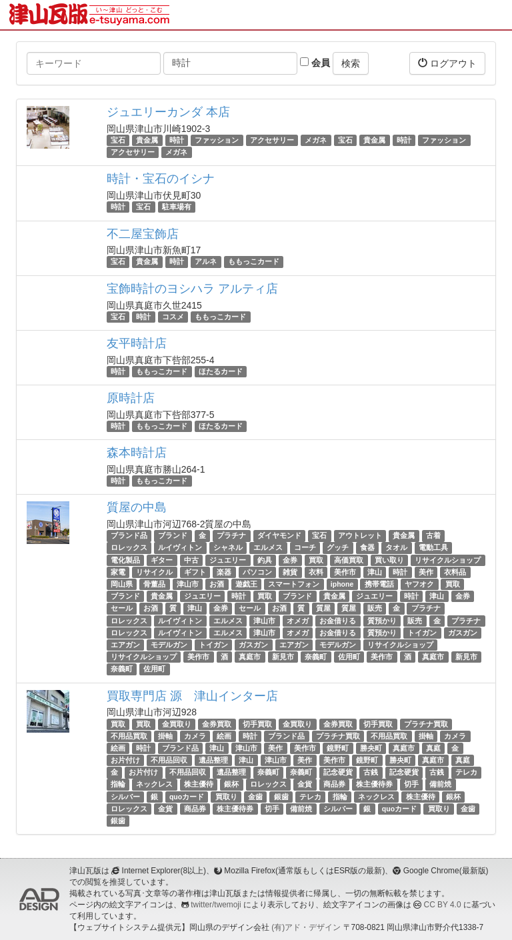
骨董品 (154, 584)
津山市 (188, 584)
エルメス (268, 548)
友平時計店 (137, 343)
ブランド (172, 535)
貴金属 (147, 140)
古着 (433, 535)
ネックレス (154, 785)
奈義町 (316, 657)
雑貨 (290, 572)
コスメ (173, 317)
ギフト (195, 572)
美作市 (345, 572)
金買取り (176, 724)
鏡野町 (338, 748)
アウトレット (360, 535)
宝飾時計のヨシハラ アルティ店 (192, 288)
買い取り (389, 560)
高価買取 (348, 560)
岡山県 (122, 584)
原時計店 (131, 398)
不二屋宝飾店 (143, 234)
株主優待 (198, 785)
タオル (396, 548)
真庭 (433, 748)
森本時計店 (137, 452)
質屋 (323, 609)
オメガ (298, 621)
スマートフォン (293, 584)
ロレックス (129, 548)
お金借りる (337, 621)
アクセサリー (272, 140)
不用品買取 (129, 736)
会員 (315, 62)
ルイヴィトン (180, 548)
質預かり (382, 621)
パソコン (257, 572)
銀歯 (281, 797)
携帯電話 (379, 584)
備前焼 (440, 785)
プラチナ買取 (426, 724)
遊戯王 (246, 584)
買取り (226, 797)
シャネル (228, 548)
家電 (118, 572)
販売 (374, 609)
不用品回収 (169, 760)
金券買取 (216, 724)
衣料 (316, 572)
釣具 (264, 560)
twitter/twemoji (216, 904)
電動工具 (433, 548)
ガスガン (462, 633)
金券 (290, 560)
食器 (367, 548)
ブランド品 (129, 535)
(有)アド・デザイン (306, 927)
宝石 (118, 140)
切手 (411, 785)
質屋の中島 (137, 507)
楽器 (224, 572)
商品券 (334, 785)
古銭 (370, 772)
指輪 (118, 785)
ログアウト (447, 63)
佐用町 (349, 657)
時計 (176, 140)
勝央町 (371, 748)
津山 (374, 572)
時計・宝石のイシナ (161, 178)
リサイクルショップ (448, 560)
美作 (426, 572)
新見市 (283, 657)
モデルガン (169, 645)
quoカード (186, 797)
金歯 (255, 797)
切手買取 (257, 724)
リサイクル (154, 572)
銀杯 (231, 785)
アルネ (206, 262)
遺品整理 (213, 760)
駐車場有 (176, 207)
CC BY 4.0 (442, 904)
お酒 (216, 584)
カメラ (195, 736)
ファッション (217, 140)
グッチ (338, 548)
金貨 (304, 785)
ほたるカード (221, 371)
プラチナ (231, 535)
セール (122, 609)
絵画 (224, 736)
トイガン (422, 633)
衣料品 (455, 572)
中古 (191, 560)
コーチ (305, 548)
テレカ (466, 772)
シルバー (125, 797)
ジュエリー (227, 560)
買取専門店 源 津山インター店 (192, 696)
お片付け (125, 760)
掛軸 (165, 736)
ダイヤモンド (279, 535)
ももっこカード (253, 262)
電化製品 (125, 560)
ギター (162, 560)
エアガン (125, 645)
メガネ (316, 140)
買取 (316, 560)
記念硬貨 (338, 772)
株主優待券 (374, 785)
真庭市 (250, 657)
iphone (342, 584)
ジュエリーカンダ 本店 (168, 112)
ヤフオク (419, 584)
